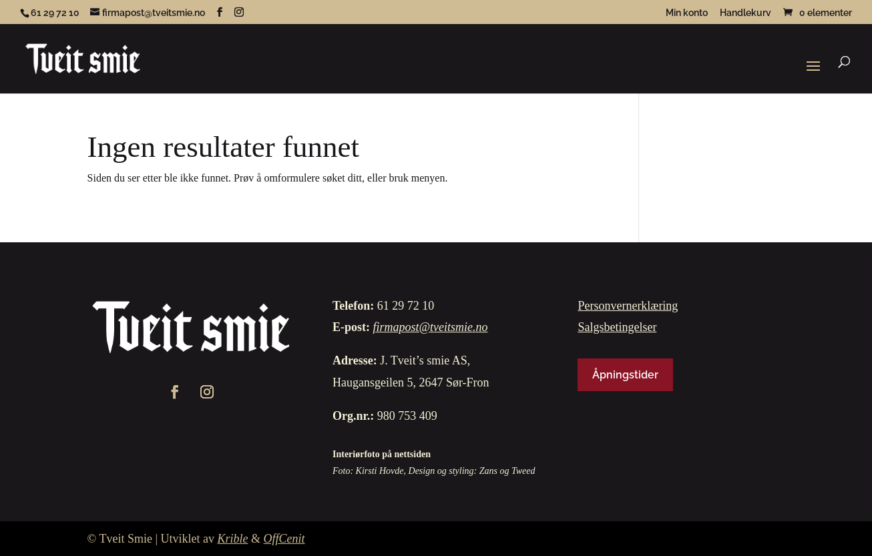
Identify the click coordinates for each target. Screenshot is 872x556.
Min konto (687, 13)
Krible (233, 538)
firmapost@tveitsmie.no (430, 327)
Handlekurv (745, 13)
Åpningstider (625, 374)
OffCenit (284, 538)
